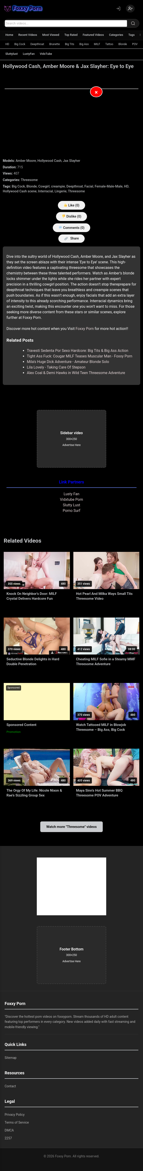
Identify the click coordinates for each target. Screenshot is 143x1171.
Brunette (56, 44)
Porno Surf (71, 510)
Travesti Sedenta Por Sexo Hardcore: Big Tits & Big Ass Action (77, 350)
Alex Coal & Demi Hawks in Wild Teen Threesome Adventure (76, 373)
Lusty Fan (71, 494)
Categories (121, 35)
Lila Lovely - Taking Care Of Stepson (56, 367)
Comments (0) (71, 228)
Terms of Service (17, 1122)
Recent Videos (29, 35)
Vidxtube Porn (71, 499)
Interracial (45, 191)
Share (71, 238)
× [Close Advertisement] (96, 92)
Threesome (29, 180)
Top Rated (74, 35)
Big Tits (71, 44)
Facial (88, 186)
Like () (71, 205)
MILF (99, 44)
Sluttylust (12, 54)
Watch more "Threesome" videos (71, 827)
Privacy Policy (15, 1114)
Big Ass (86, 44)
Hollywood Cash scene (20, 191)
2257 (8, 1138)
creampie (58, 186)
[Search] (133, 23)
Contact (10, 1086)
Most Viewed (53, 35)
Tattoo (112, 44)
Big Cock (20, 44)
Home (10, 35)
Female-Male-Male (108, 186)
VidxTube (48, 54)
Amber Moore (26, 161)
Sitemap (10, 1058)
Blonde (126, 44)
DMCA (9, 1130)
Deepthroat (38, 44)
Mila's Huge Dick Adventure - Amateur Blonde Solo (68, 362)
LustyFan (30, 54)
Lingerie (61, 191)
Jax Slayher (71, 161)
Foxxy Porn (85, 328)
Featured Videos (97, 35)
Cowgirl (44, 186)
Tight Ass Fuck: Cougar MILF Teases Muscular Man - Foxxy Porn (79, 356)
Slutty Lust (71, 505)
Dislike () (71, 216)
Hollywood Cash (49, 161)
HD (7, 44)
